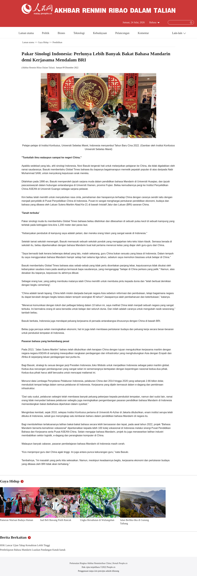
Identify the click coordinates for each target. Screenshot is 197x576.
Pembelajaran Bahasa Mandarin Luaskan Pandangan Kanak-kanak (32, 549)
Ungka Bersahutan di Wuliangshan (97, 520)
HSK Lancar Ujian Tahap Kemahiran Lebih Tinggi (25, 545)
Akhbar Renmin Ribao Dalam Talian (38, 67)
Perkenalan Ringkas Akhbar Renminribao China (91, 563)
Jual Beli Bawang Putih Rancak (55, 520)
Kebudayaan (100, 33)
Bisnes (62, 33)
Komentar (143, 33)
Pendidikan (57, 42)
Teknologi (79, 33)
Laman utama (26, 33)
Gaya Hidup (43, 42)
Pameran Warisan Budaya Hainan (16, 520)
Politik (46, 33)
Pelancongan (122, 33)
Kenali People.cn (119, 563)
